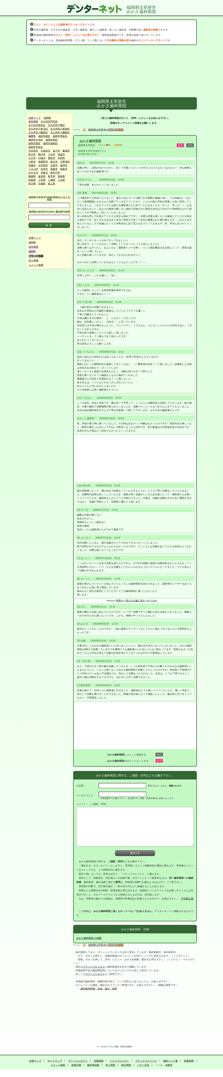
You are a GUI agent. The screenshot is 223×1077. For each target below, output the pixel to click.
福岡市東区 (44, 136)
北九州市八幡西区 (60, 132)
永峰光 (168, 1065)
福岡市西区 (34, 143)
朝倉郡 (32, 180)
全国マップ (34, 117)
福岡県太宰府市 (86, 145)
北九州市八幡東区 (38, 132)
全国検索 (98, 1061)
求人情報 (33, 260)
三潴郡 (51, 180)
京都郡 (41, 183)
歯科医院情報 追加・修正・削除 (98, 988)
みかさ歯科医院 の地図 (88, 938)
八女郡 (61, 180)
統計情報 (126, 1065)
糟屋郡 (32, 176)
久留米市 (45, 150)
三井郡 (41, 180)
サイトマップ (54, 1061)
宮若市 (44, 169)
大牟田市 (33, 150)
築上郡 (51, 183)
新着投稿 (189, 1061)
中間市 (61, 158)
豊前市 (51, 158)
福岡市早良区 (35, 147)
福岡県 (47, 117)
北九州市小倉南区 (60, 128)
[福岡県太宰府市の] (106, 129)
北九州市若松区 (36, 125)
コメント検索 (36, 265)
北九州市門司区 (49, 121)
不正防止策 (187, 898)
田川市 (32, 154)
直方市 (56, 150)
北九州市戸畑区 (56, 125)
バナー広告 (143, 1065)
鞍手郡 (51, 176)
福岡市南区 (51, 139)
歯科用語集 (93, 1065)
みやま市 (33, 172)
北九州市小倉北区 (38, 128)
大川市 (32, 158)
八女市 (51, 154)
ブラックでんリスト (94, 966)
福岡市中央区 (35, 139)
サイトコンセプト (95, 974)
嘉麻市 (54, 169)
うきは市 (33, 169)
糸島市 (44, 172)
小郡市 (32, 161)
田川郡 (32, 183)
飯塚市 (66, 150)
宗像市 (32, 165)
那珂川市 (55, 172)
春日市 (54, 161)
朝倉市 (63, 169)
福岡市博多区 (60, 136)
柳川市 (41, 154)
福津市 (63, 165)
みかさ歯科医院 (90, 141)
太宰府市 (43, 165)
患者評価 (76, 1065)
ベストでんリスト (119, 1061)
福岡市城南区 (50, 143)
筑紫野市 (43, 161)
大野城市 (65, 161)
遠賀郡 (41, 176)
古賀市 (54, 165)
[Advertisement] (111, 71)
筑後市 (61, 154)
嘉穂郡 (61, 176)
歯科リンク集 (170, 1061)
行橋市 (41, 158)
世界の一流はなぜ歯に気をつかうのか (136, 600)
